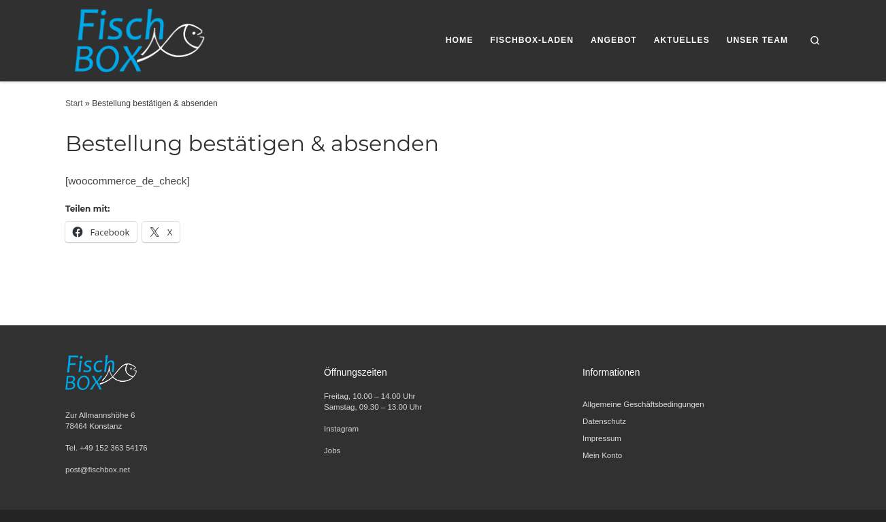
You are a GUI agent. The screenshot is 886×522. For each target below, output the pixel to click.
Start (74, 103)
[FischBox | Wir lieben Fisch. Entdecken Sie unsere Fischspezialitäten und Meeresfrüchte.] (137, 39)
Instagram (341, 429)
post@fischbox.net (97, 470)
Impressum (602, 438)
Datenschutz (604, 421)
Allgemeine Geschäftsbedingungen (643, 404)
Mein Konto (602, 455)
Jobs (332, 450)
